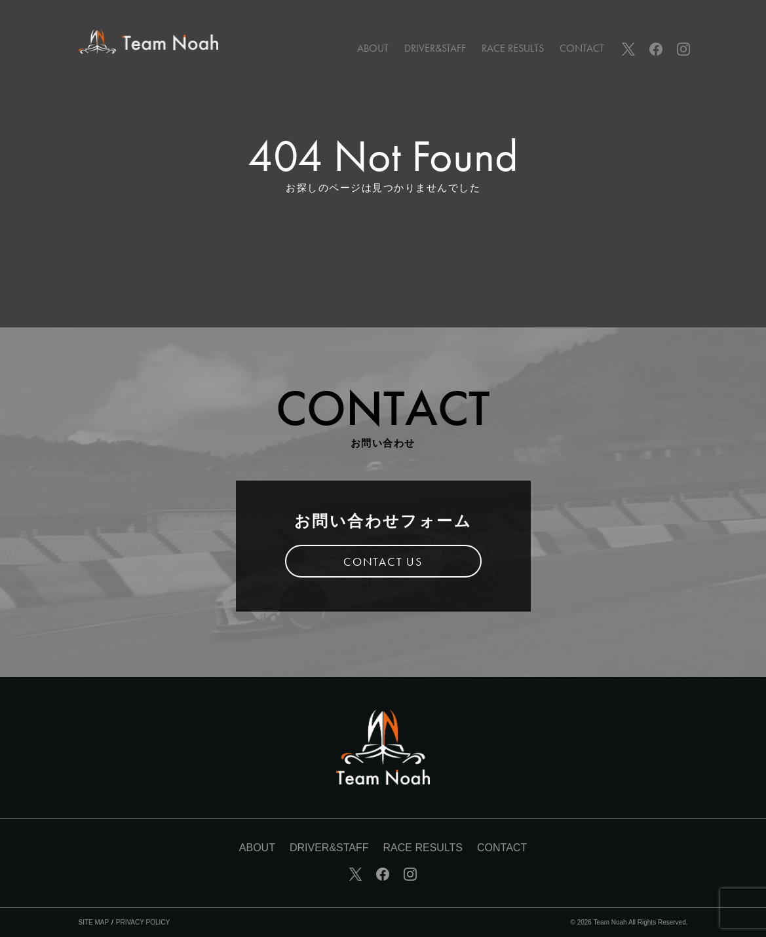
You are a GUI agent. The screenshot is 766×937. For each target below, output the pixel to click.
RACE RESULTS (513, 48)
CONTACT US (383, 561)
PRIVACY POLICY (143, 922)
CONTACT (582, 48)
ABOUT (373, 48)
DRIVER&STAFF (435, 48)
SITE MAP (94, 922)
